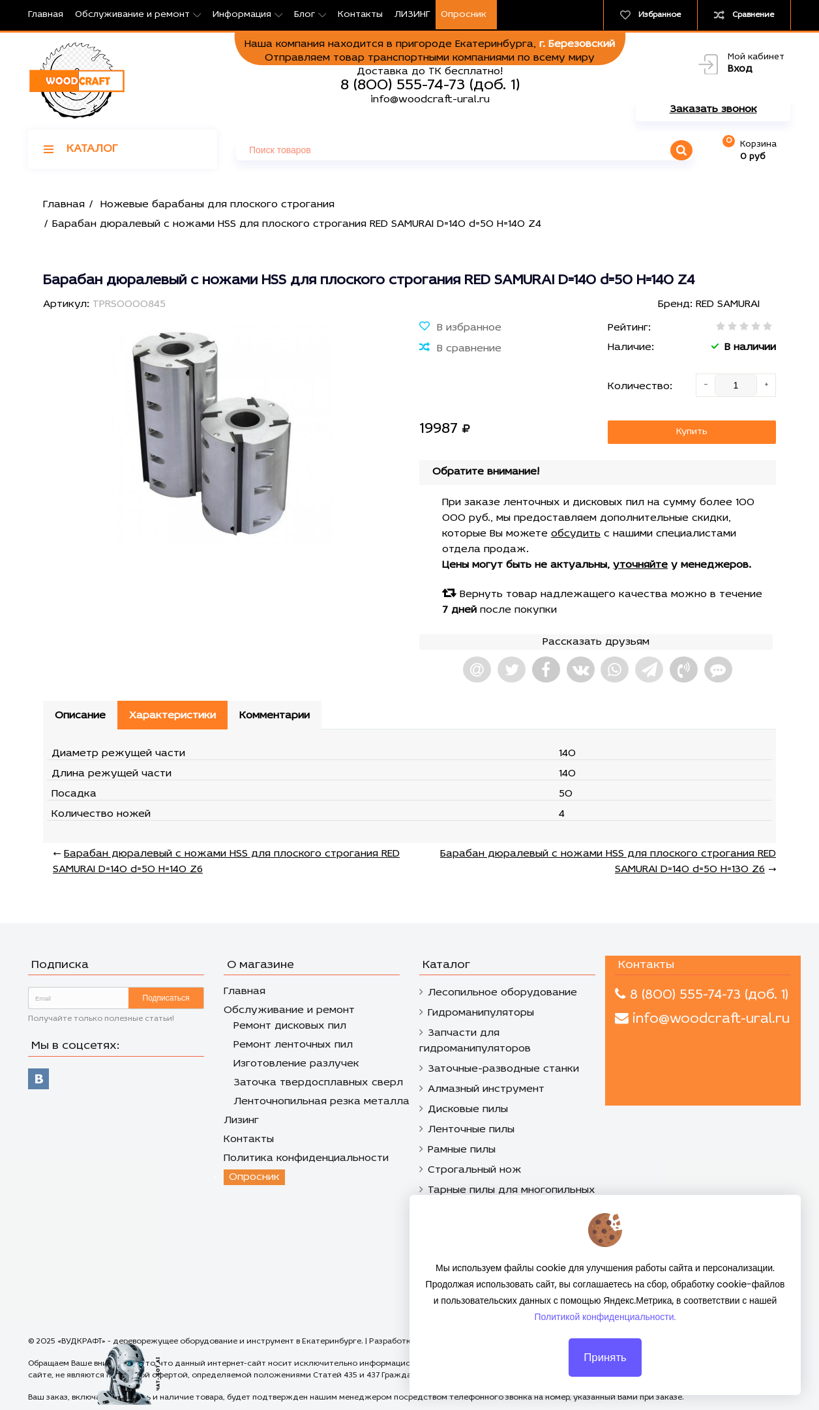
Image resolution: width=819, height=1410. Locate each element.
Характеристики (172, 716)
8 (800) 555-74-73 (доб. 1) (430, 85)
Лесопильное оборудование (502, 993)
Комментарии (274, 716)
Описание (80, 716)
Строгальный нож (475, 1170)
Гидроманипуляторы (481, 1013)
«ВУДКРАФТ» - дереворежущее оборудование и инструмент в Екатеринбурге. (211, 1341)
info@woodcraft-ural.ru (430, 100)
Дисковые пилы (468, 1109)
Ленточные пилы (471, 1129)
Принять (605, 1365)
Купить (691, 432)
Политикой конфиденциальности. (605, 1325)
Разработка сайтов (407, 1341)
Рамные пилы (462, 1150)
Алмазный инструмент (486, 1089)
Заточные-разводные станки (503, 1069)
